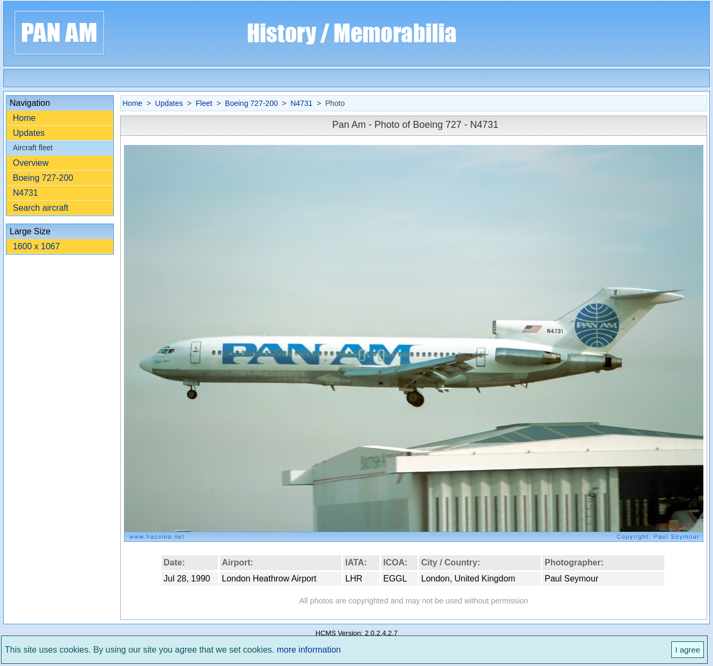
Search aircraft (40, 207)
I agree (687, 649)
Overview (31, 162)
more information (309, 649)
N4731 (25, 192)
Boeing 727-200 (43, 177)
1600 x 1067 (36, 246)
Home (24, 118)
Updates (29, 132)
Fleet (204, 103)
